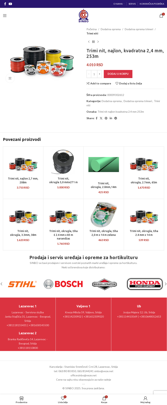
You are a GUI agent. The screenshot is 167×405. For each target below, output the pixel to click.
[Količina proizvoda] (94, 74)
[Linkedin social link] (111, 118)
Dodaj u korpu (118, 73)
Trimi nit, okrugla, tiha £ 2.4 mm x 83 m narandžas (63, 235)
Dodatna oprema (111, 29)
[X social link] (101, 118)
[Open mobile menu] (5, 15)
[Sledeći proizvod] (98, 42)
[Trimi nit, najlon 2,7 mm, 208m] (23, 162)
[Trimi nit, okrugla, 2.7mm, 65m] (144, 162)
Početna (91, 29)
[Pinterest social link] (106, 118)
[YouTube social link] (10, 4)
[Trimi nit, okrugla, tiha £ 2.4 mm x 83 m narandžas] (63, 215)
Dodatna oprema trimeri (139, 29)
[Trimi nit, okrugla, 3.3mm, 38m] (23, 215)
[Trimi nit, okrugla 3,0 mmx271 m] (63, 162)
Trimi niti (92, 33)
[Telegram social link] (115, 118)
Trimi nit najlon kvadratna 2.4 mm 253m (121, 111)
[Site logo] (83, 15)
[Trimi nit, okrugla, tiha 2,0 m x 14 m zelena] (103, 215)
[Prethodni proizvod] (88, 42)
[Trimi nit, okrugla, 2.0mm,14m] (103, 164)
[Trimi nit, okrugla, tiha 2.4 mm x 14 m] (144, 215)
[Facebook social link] (5, 4)
